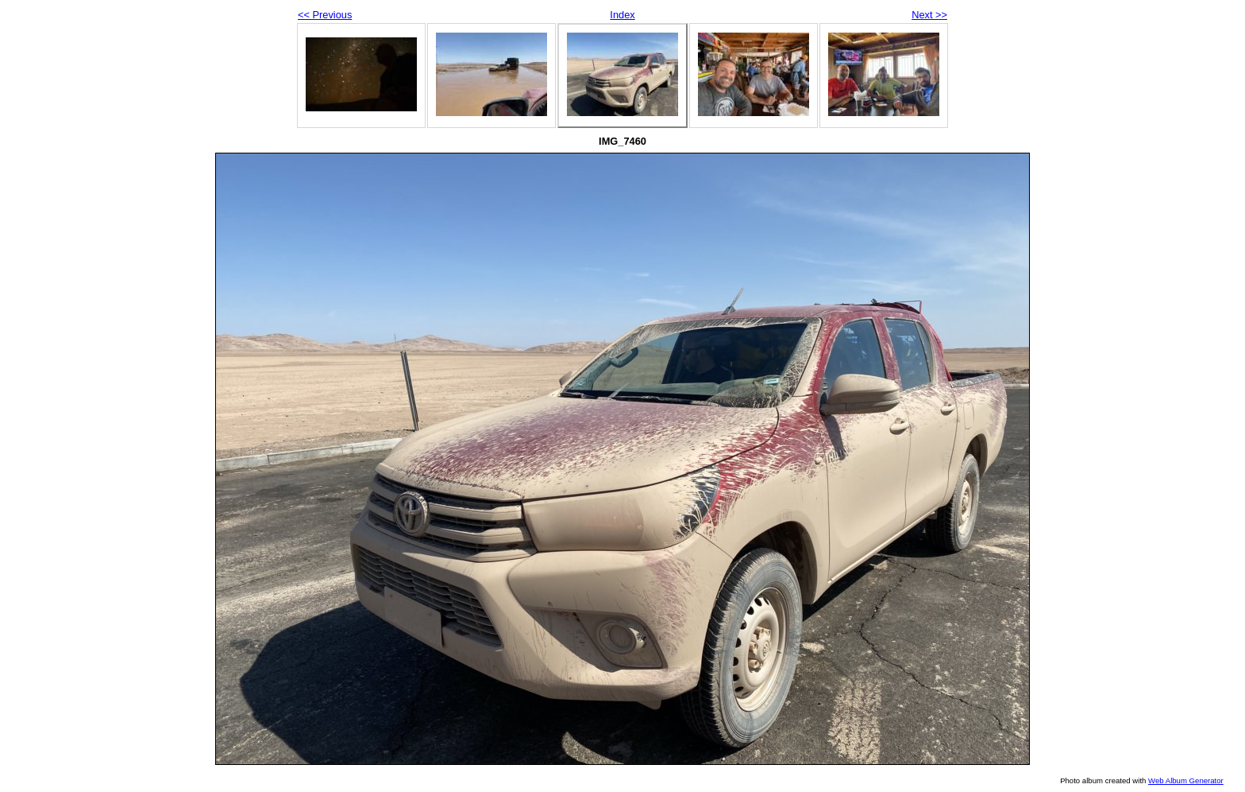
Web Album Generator (1186, 780)
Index (622, 15)
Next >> (929, 15)
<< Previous (325, 15)
